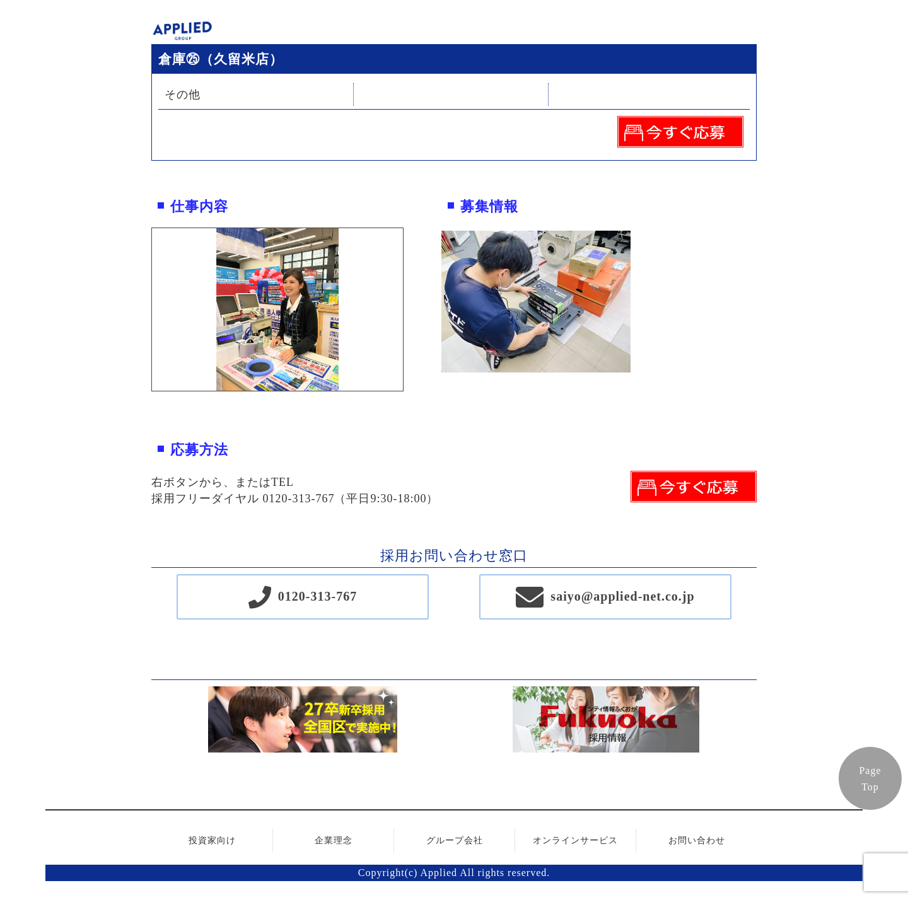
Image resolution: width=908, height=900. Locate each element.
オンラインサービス (575, 840)
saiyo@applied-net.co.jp (622, 596)
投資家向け (212, 840)
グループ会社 (454, 840)
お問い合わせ (696, 840)
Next (412, 309)
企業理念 (333, 840)
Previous (142, 309)
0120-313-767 (317, 596)
